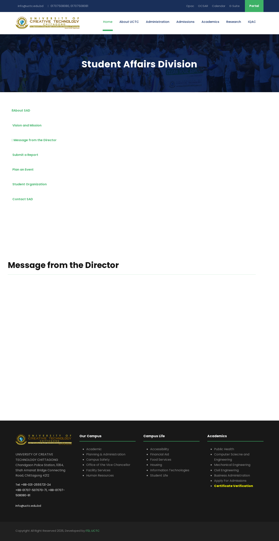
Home (107, 22)
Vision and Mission (26, 125)
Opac (190, 6)
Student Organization (29, 184)
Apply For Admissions (230, 480)
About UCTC (129, 22)
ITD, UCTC (93, 531)
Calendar (218, 6)
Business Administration (232, 475)
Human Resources (100, 475)
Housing (156, 465)
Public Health (224, 449)
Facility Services (98, 470)
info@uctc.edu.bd (28, 506)
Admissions (185, 22)
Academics (210, 22)
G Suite (234, 6)
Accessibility (159, 449)
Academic (94, 449)
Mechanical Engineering (232, 465)
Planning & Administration (105, 454)
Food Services (160, 459)
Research (233, 22)
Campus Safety (98, 459)
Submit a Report (25, 155)
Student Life (159, 475)
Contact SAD (22, 199)
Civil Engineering (226, 470)
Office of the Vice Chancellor (108, 465)
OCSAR (203, 6)
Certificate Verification (233, 486)
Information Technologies (169, 470)
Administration (157, 22)
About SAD (21, 110)
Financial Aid (159, 454)
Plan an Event (23, 169)
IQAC (252, 22)
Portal (254, 6)
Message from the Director (34, 140)
